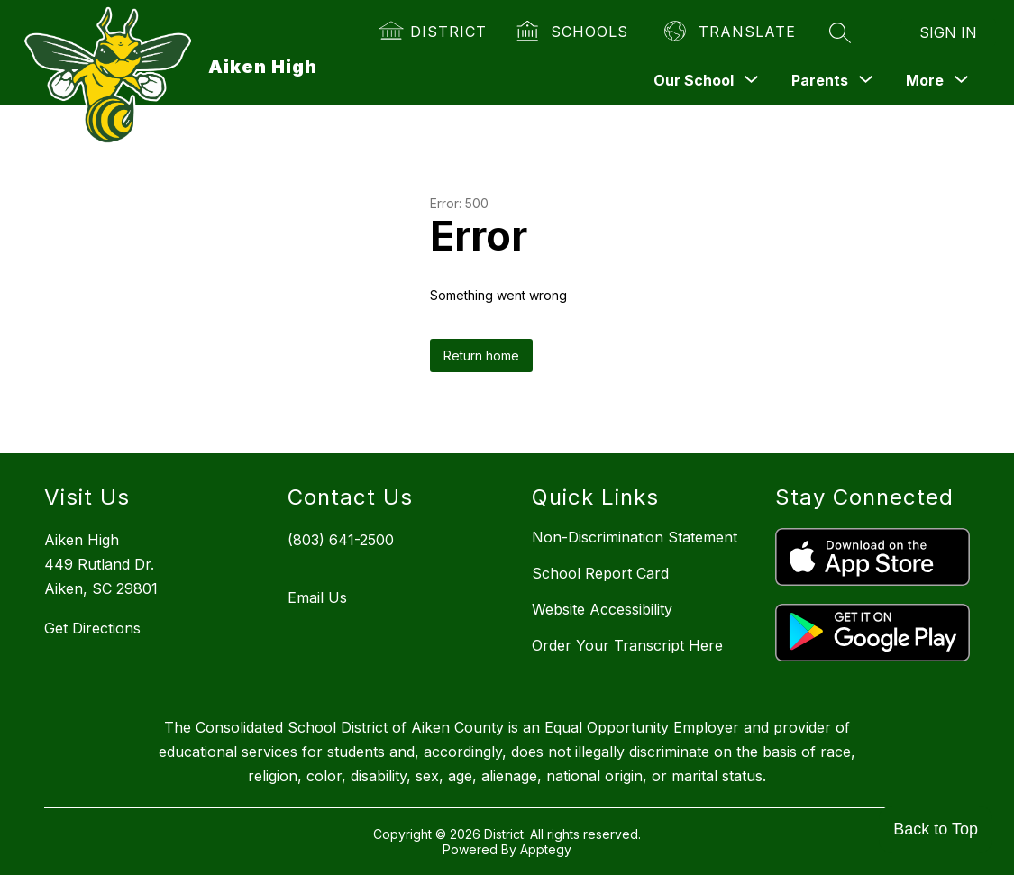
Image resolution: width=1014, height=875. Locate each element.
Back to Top (935, 829)
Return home (481, 355)
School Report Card (600, 573)
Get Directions (92, 628)
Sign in (948, 32)
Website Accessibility (602, 609)
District (448, 32)
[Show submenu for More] (925, 80)
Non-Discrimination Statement (634, 537)
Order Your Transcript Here (627, 645)
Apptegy (545, 849)
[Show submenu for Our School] (693, 80)
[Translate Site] (731, 32)
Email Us (317, 597)
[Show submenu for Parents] (819, 80)
